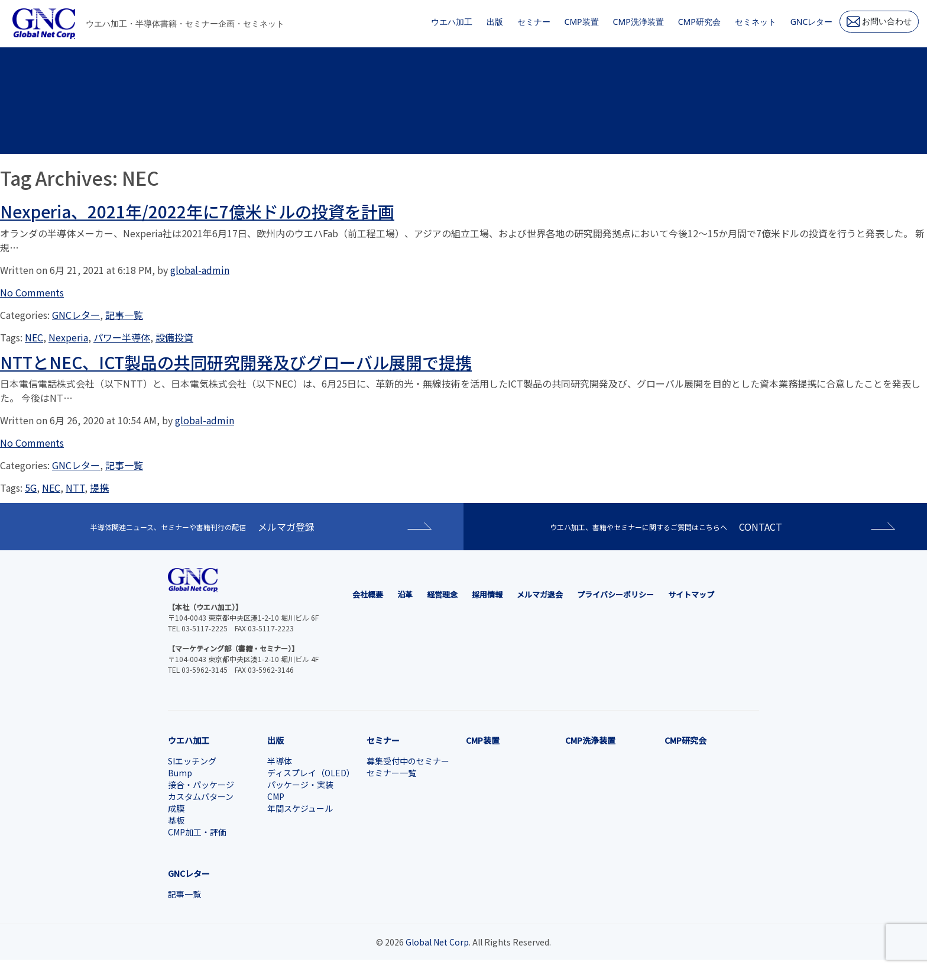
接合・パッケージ (201, 784)
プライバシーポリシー (615, 594)
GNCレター (76, 315)
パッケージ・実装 (300, 784)
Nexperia (68, 337)
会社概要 (367, 594)
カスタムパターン (201, 796)
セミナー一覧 (391, 773)
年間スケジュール (300, 808)
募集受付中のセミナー (408, 761)
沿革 (405, 594)
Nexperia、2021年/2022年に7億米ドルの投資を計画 (197, 211)
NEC (34, 337)
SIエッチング (192, 761)
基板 (176, 820)
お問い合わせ (879, 21)
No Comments (32, 292)
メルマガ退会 (540, 594)
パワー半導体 (121, 337)
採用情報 (487, 594)
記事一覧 (124, 315)
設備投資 (174, 337)
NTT (75, 487)
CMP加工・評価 (197, 832)
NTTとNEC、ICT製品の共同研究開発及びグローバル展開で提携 (236, 362)
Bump (180, 773)
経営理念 (442, 594)
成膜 (176, 808)
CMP (275, 796)
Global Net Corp (437, 942)
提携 (99, 487)
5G (31, 487)
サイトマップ (691, 594)
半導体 (279, 761)
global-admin (199, 270)
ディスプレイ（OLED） (311, 773)
